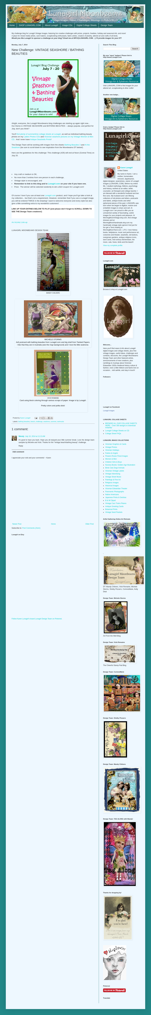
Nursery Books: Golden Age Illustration (120, 465)
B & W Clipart (110, 500)
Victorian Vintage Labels (114, 471)
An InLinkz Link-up (19, 222)
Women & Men (111, 459)
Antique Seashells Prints (40, 139)
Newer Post (16, 524)
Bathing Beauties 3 (72, 145)
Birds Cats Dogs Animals (114, 468)
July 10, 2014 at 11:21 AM (35, 436)
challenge (39, 421)
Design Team (107, 25)
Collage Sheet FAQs (113, 434)
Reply (21, 446)
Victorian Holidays (112, 450)
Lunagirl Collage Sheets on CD (117, 431)
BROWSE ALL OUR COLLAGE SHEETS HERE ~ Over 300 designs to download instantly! (121, 425)
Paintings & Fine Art (113, 480)
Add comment (18, 452)
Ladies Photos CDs (32, 137)
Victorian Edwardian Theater (116, 489)
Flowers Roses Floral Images (116, 456)
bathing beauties (24, 421)
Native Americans (112, 494)
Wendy (21, 436)
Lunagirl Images (108, 410)
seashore (46, 421)
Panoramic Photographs (114, 492)
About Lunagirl (51, 25)
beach (33, 421)
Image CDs (67, 25)
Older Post (89, 524)
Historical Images (112, 486)
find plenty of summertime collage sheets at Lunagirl (39, 134)
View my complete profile (112, 245)
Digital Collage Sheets (87, 25)
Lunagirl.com (54, 184)
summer (53, 421)
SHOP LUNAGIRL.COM (30, 25)
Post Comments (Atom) (31, 528)
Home (12, 25)
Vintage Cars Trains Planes (115, 503)
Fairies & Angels (111, 453)
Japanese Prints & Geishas (115, 497)
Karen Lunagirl (126, 168)
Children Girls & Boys (113, 462)
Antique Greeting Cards (114, 506)
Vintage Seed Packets (113, 512)
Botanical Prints (111, 509)
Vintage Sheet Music (113, 477)
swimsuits (60, 421)
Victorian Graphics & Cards (115, 444)
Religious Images (112, 483)
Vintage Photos (111, 447)
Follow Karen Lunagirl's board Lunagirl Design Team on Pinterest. (37, 619)
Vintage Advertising (112, 474)
